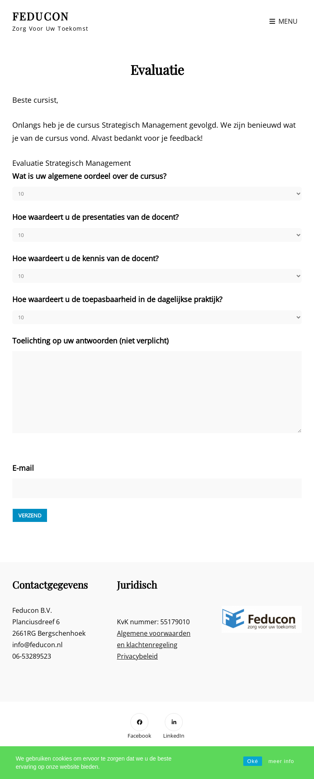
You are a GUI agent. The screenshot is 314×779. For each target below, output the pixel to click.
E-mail (23, 468)
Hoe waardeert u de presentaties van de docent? (95, 217)
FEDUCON (40, 16)
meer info (281, 761)
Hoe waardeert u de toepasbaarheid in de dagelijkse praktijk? (117, 299)
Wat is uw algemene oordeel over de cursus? (89, 176)
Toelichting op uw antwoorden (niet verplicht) (90, 340)
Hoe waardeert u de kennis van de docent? (85, 258)
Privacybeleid (137, 656)
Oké (252, 761)
